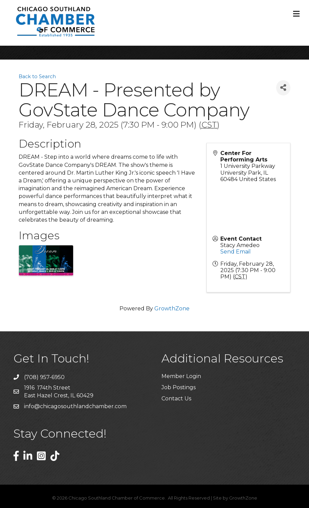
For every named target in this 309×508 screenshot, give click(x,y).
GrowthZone (172, 308)
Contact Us (176, 398)
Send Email (235, 251)
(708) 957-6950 (44, 377)
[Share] (283, 87)
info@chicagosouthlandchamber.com (75, 406)
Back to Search (37, 76)
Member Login (181, 376)
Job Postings (178, 387)
